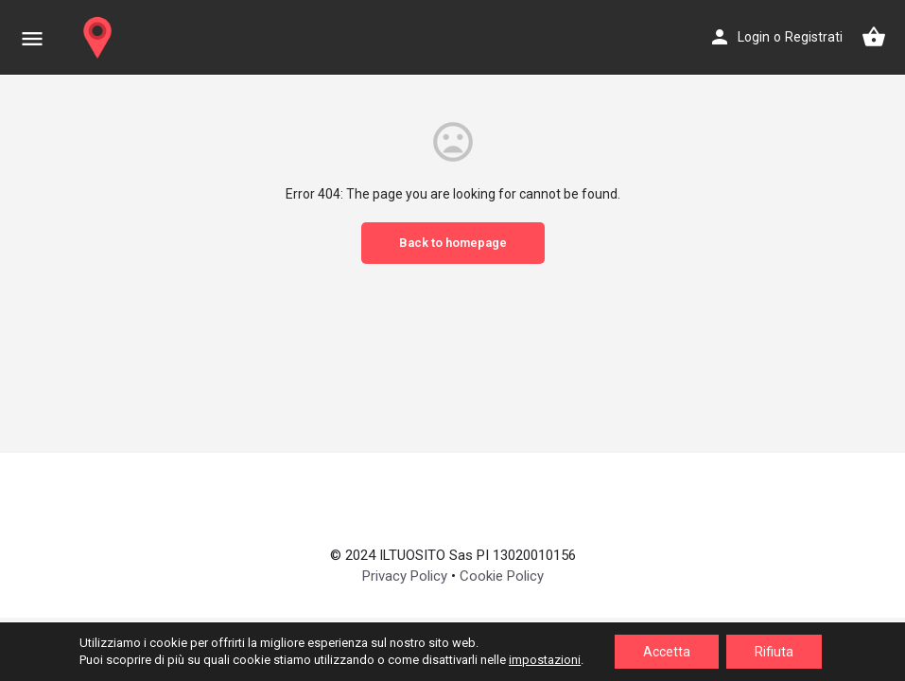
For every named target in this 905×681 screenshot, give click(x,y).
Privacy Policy (404, 576)
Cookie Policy (502, 576)
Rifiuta (774, 651)
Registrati (814, 36)
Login (754, 36)
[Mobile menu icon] (32, 38)
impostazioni (545, 660)
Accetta (666, 651)
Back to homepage (453, 243)
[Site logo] (100, 37)
